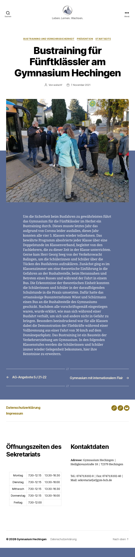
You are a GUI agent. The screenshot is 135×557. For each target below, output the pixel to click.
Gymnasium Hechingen (32, 548)
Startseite (104, 43)
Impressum (15, 422)
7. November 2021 (80, 89)
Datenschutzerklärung (25, 416)
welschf (57, 89)
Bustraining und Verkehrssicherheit (48, 43)
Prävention (85, 43)
